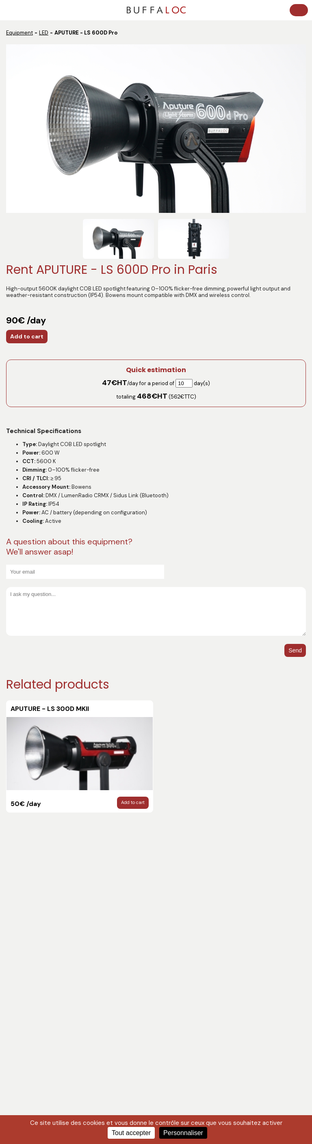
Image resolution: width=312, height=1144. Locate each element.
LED (43, 32)
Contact (18, 937)
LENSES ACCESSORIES (36, 1037)
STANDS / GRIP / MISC (34, 1017)
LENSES (168, 1008)
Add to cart (26, 336)
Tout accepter (131, 1132)
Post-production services (40, 969)
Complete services (182, 1027)
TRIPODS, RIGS (25, 1027)
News (15, 908)
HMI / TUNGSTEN (179, 998)
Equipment (19, 32)
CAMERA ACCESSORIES (37, 1008)
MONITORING (175, 969)
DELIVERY (19, 988)
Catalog (18, 917)
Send (295, 650)
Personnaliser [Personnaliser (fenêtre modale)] (183, 1132)
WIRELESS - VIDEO (182, 978)
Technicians (23, 978)
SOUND (17, 998)
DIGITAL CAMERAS (181, 1017)
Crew (15, 927)
